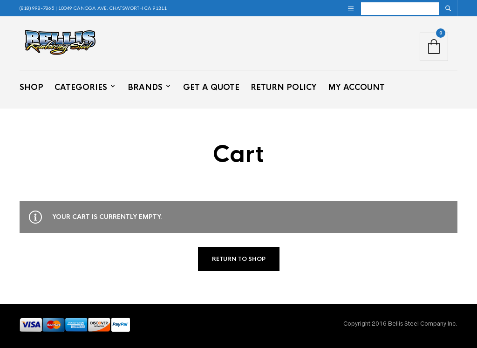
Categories (81, 87)
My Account (356, 87)
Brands (145, 87)
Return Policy (284, 87)
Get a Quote (211, 87)
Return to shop (239, 259)
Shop (31, 87)
